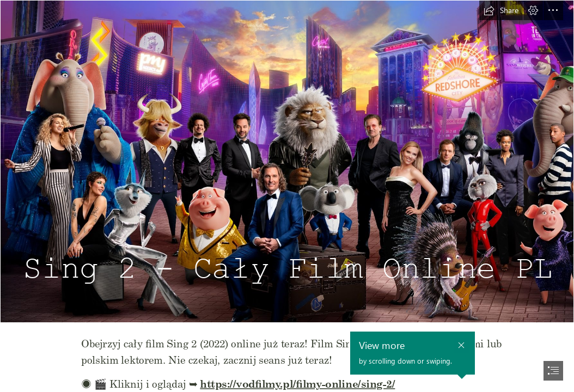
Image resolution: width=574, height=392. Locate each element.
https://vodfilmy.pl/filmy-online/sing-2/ (297, 383)
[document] (287, 196)
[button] (501, 10)
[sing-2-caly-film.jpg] (287, 161)
